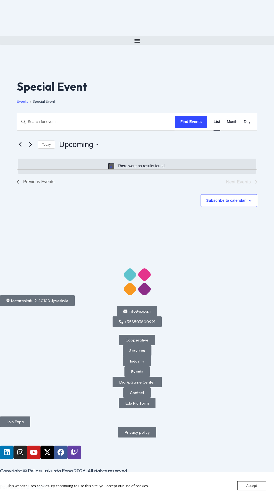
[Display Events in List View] (217, 121)
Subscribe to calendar (226, 200)
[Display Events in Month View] (232, 121)
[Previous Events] (20, 144)
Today (46, 144)
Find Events (191, 121)
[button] (137, 40)
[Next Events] (30, 144)
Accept (251, 485)
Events (22, 101)
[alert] (137, 166)
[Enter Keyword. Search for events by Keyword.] (96, 121)
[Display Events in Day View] (247, 121)
